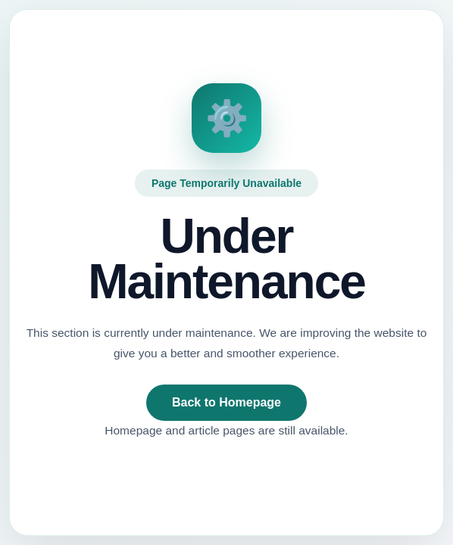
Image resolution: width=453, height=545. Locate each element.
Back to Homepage (226, 402)
